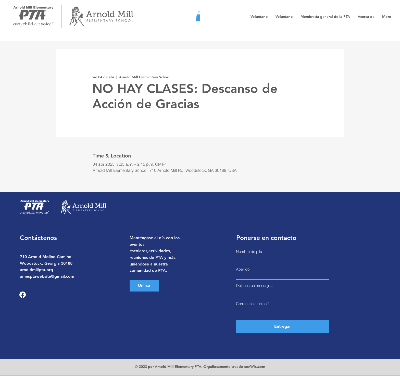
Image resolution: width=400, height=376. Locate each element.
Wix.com (257, 366)
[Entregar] (282, 326)
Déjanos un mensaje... (254, 285)
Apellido (242, 269)
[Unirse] (144, 286)
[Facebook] (22, 295)
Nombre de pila (249, 251)
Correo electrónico (251, 304)
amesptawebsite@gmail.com (47, 276)
